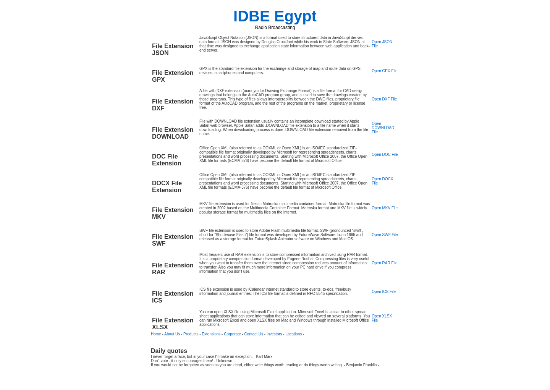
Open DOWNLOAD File (383, 127)
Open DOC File (385, 154)
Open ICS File (384, 292)
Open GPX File (384, 71)
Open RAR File (384, 263)
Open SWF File (385, 235)
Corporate (232, 334)
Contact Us (253, 334)
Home (156, 334)
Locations (293, 334)
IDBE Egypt (275, 16)
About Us (172, 334)
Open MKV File (385, 208)
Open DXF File (384, 99)
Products (190, 334)
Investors (274, 334)
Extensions (211, 334)
